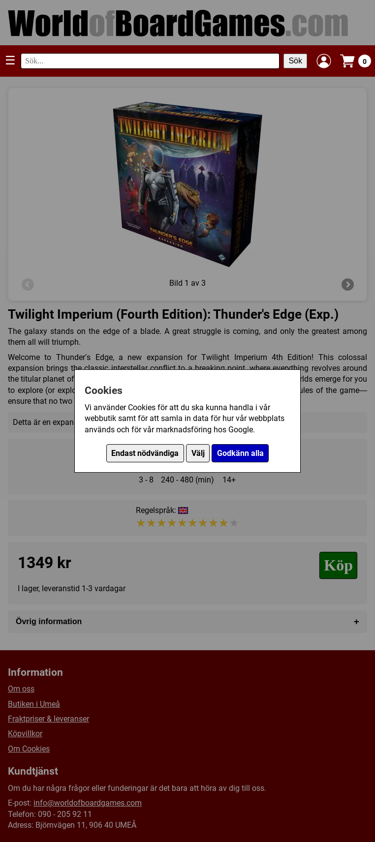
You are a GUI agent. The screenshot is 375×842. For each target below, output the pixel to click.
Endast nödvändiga (145, 453)
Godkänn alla (240, 453)
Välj (198, 453)
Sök (295, 61)
